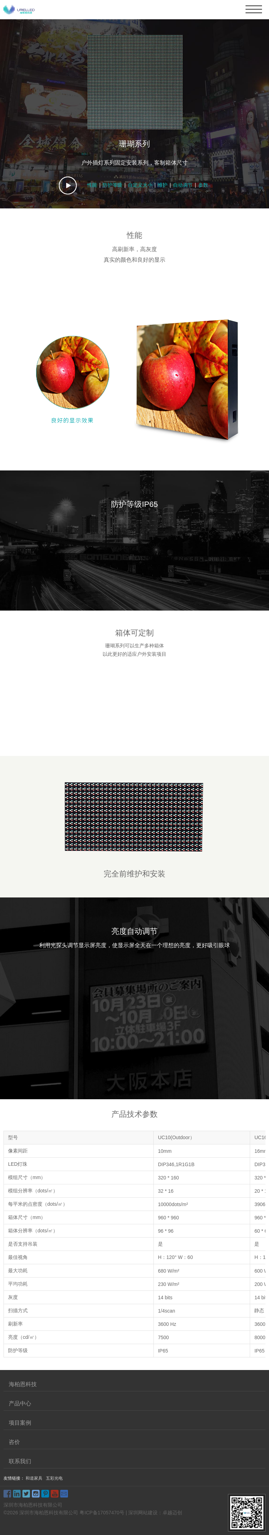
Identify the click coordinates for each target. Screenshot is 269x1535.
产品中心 (20, 1403)
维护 (162, 185)
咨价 (14, 1442)
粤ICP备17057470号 (102, 1512)
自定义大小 (140, 185)
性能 (92, 185)
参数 (203, 185)
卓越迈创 (172, 1512)
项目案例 (20, 1423)
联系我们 (20, 1461)
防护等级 (112, 185)
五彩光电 (54, 1478)
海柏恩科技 (23, 1384)
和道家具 (34, 1478)
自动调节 (183, 185)
